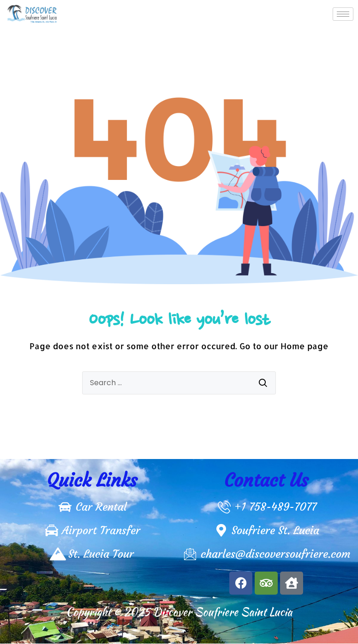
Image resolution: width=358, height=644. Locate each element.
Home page (304, 345)
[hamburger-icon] (343, 14)
